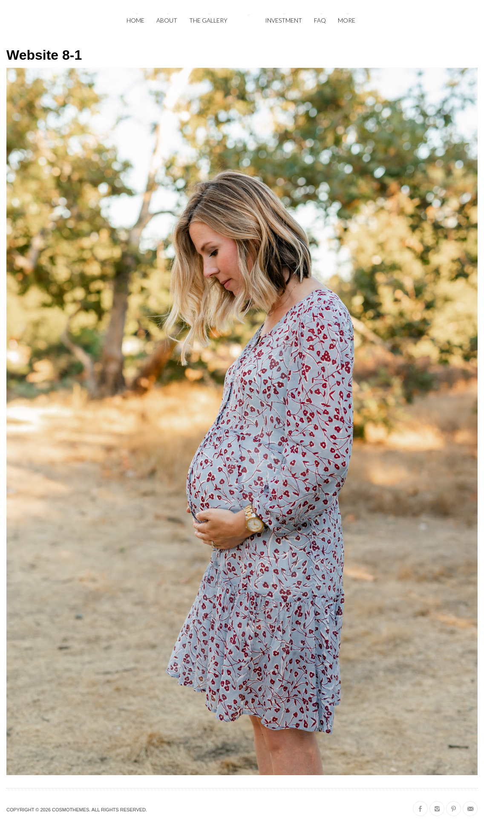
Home (135, 20)
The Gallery (208, 20)
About (166, 20)
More (346, 20)
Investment (283, 20)
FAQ (320, 20)
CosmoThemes (70, 809)
